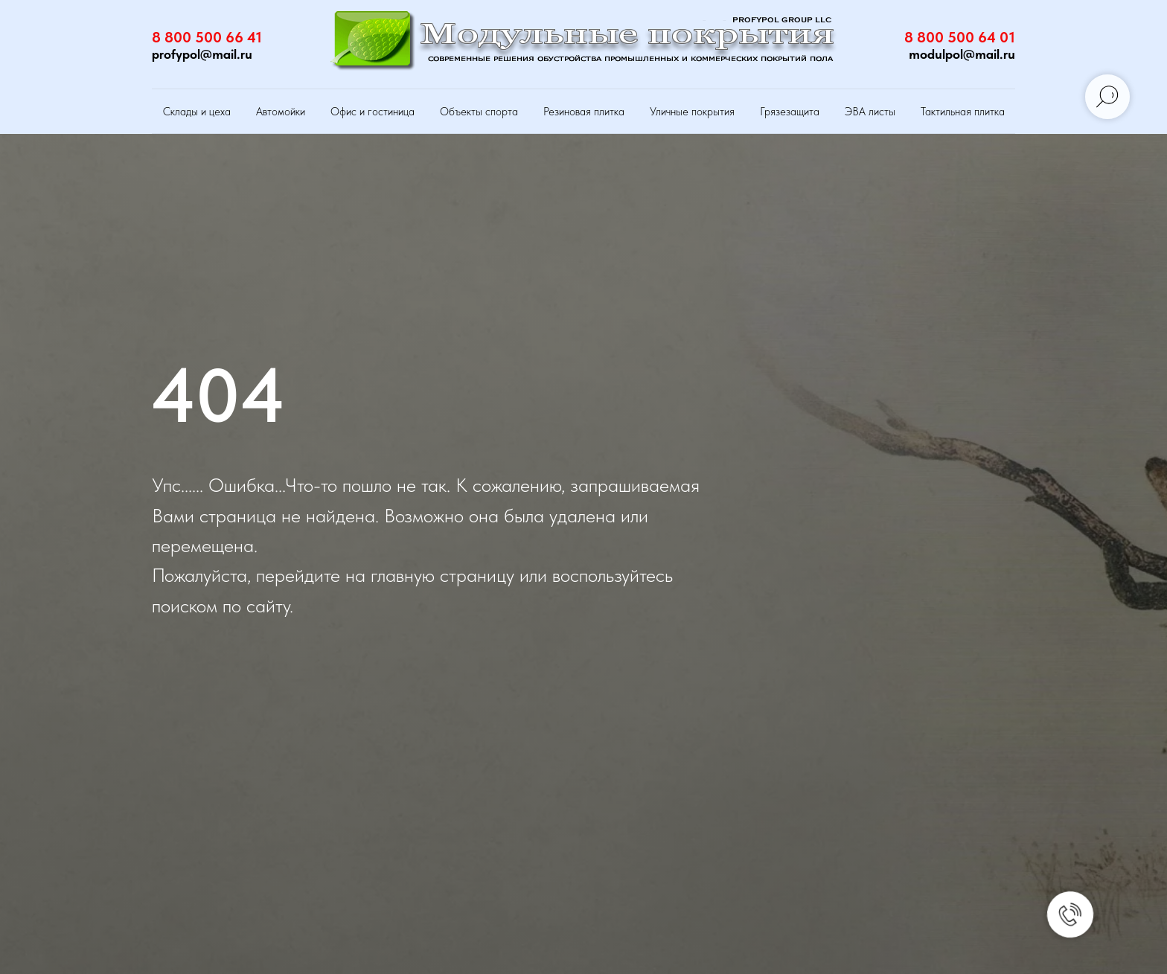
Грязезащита (789, 111)
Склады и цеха (197, 111)
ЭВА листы (870, 111)
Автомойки (280, 111)
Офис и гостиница (372, 111)
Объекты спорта (479, 111)
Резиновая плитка (583, 111)
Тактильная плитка (963, 111)
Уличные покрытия (692, 111)
